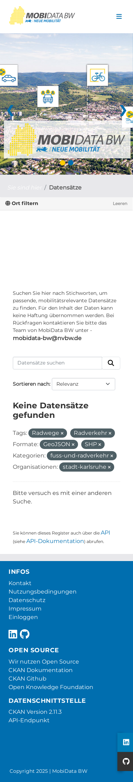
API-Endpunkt (29, 720)
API (105, 532)
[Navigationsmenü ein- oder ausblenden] (119, 16)
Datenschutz (27, 600)
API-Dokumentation (55, 541)
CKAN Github (27, 678)
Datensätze (65, 187)
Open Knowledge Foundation (51, 687)
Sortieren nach (31, 384)
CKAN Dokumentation (41, 670)
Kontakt (20, 583)
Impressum (25, 608)
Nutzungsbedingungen (43, 591)
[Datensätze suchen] (57, 363)
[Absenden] (111, 363)
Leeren (120, 203)
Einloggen (23, 617)
